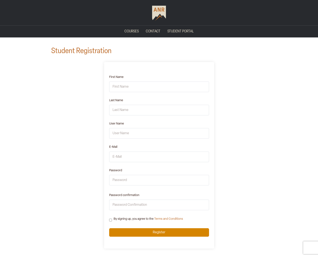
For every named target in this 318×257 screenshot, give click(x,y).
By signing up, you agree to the (148, 219)
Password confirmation (124, 195)
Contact (153, 31)
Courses (131, 31)
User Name (116, 123)
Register (159, 232)
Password (115, 170)
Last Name (116, 100)
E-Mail (113, 147)
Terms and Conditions (168, 219)
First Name (116, 77)
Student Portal (180, 31)
